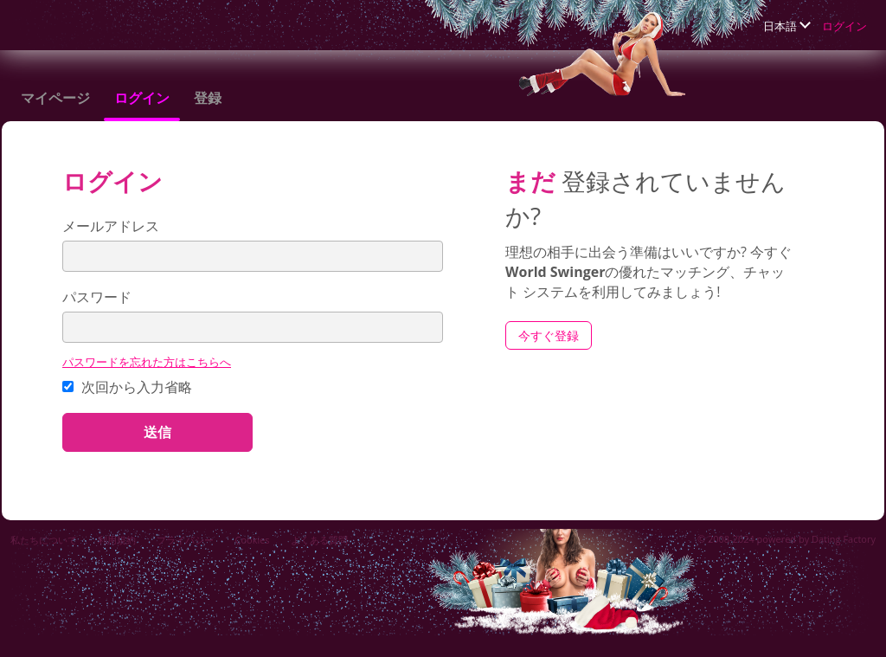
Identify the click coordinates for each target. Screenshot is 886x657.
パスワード (97, 296)
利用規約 (117, 539)
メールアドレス (110, 225)
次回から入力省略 (127, 386)
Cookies (251, 539)
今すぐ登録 (548, 335)
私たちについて (43, 539)
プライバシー (185, 539)
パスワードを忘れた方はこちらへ (146, 362)
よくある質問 (319, 539)
